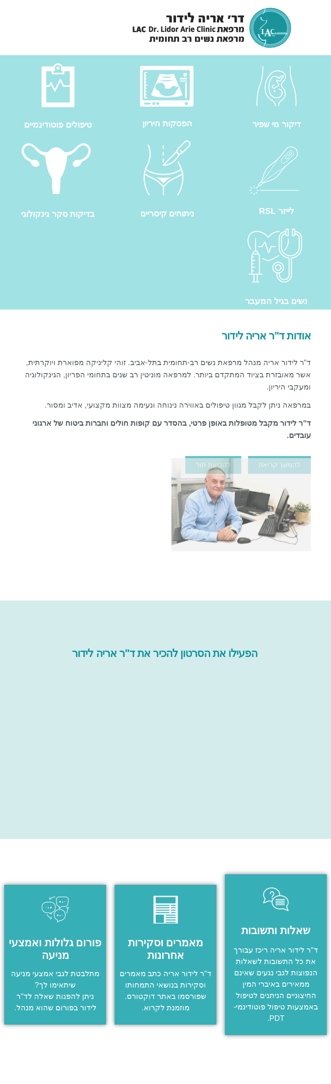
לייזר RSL (276, 211)
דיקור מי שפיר (276, 124)
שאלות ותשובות (275, 930)
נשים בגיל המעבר (276, 301)
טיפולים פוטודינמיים (58, 124)
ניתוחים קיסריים (167, 213)
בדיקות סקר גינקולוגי (58, 214)
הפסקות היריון (167, 123)
